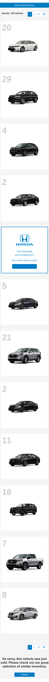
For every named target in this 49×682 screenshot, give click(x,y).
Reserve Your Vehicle (24, 266)
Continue (24, 675)
